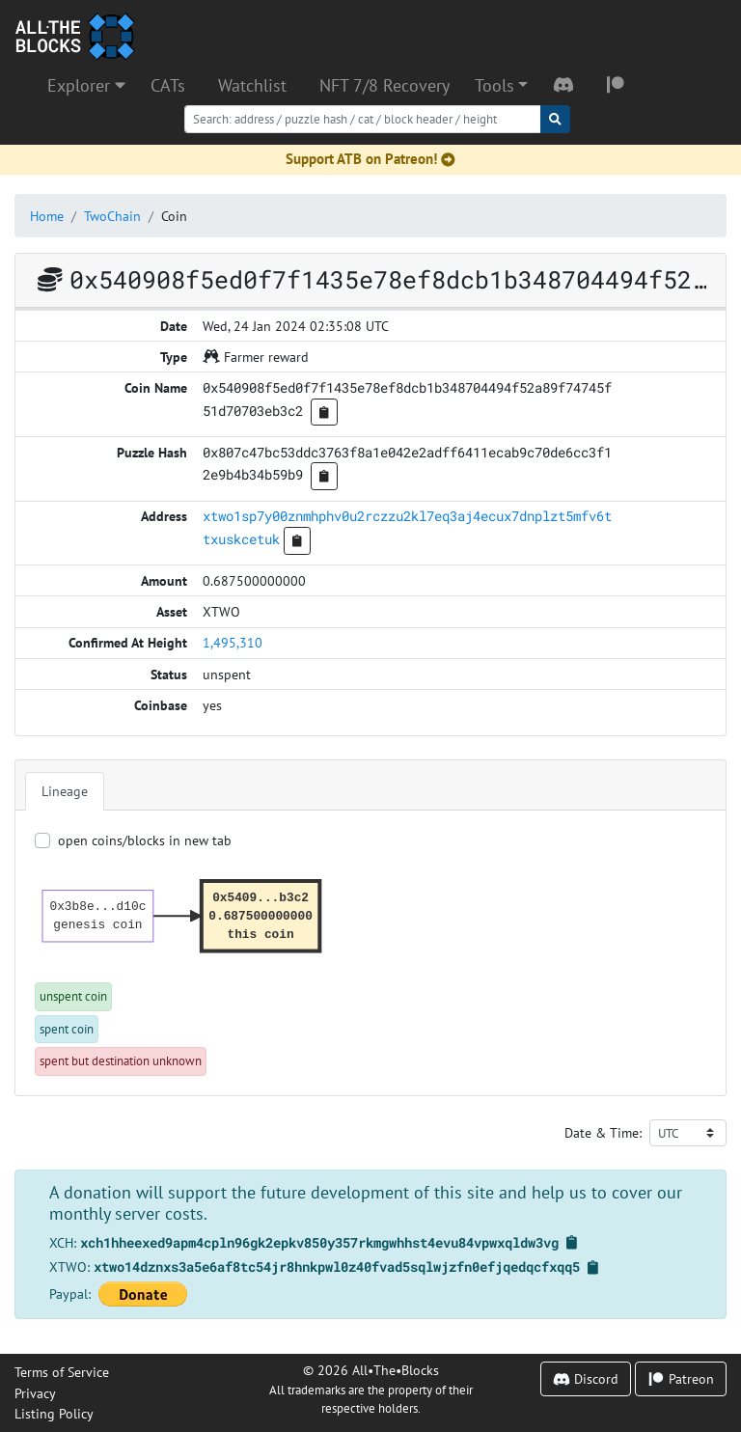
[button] (501, 86)
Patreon (680, 1378)
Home (47, 216)
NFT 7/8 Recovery (384, 85)
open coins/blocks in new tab (145, 840)
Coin (174, 216)
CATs (168, 85)
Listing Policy (54, 1413)
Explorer (86, 85)
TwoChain (112, 216)
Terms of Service (61, 1372)
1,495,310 (232, 642)
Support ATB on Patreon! (370, 159)
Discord (585, 1378)
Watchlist (252, 85)
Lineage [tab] (64, 791)
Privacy (35, 1393)
